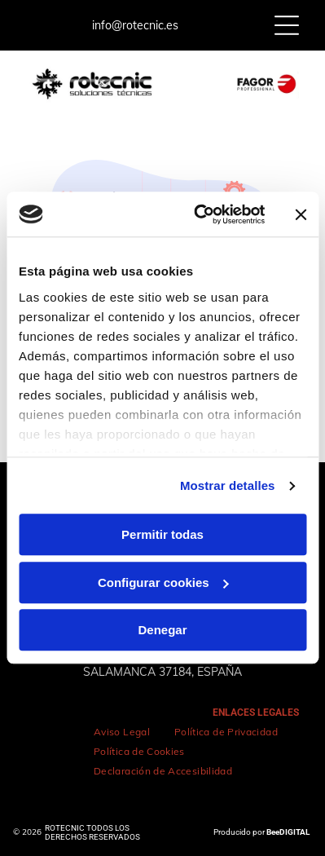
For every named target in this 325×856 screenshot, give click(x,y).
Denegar (162, 631)
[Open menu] (286, 25)
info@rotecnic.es (135, 25)
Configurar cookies (163, 582)
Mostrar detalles (227, 485)
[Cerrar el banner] (300, 214)
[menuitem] (121, 732)
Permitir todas (162, 535)
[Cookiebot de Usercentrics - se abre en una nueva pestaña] (199, 214)
